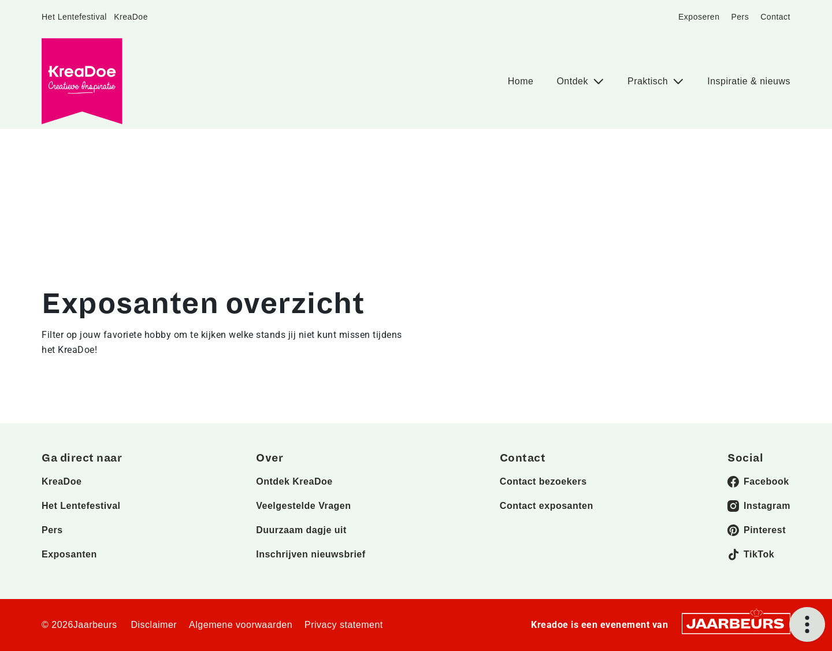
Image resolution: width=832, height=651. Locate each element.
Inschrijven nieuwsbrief (310, 554)
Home (521, 81)
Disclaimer (154, 625)
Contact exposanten (546, 506)
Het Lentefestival (74, 16)
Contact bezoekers (543, 481)
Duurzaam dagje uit (301, 530)
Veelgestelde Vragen (303, 506)
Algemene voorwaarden (240, 625)
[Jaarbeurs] (736, 622)
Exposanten (69, 554)
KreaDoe (131, 16)
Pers (740, 16)
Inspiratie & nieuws (748, 81)
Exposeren (698, 16)
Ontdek (573, 81)
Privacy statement (343, 625)
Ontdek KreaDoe (294, 481)
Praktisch (649, 81)
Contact (775, 16)
